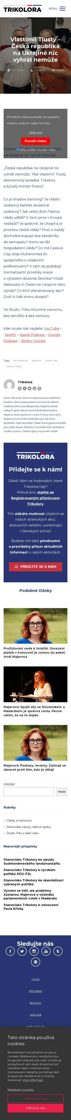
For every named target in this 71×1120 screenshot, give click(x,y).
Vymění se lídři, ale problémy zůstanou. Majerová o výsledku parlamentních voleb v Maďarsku (30, 894)
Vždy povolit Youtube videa (35, 150)
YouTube (51, 329)
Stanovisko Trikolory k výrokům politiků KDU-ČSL (29, 872)
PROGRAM (35, 991)
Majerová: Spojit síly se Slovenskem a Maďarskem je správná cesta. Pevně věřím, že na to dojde (34, 711)
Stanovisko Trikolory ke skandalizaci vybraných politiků (33, 882)
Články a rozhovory (19, 820)
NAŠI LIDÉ (35, 1014)
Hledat (9, 784)
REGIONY (35, 1002)
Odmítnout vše (35, 1098)
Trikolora (37, 70)
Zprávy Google (33, 341)
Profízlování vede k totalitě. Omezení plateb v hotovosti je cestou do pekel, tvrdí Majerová (35, 653)
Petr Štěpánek (20, 360)
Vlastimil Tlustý (13, 366)
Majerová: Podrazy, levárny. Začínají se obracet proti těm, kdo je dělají (35, 767)
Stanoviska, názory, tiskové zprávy (29, 827)
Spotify (10, 335)
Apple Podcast (33, 335)
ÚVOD (36, 979)
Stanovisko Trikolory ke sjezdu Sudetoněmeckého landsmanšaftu (32, 861)
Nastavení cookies (21, 1089)
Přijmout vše (35, 1108)
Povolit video (35, 141)
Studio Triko (51, 360)
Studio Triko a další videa (23, 833)
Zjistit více (35, 132)
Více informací (33, 1080)
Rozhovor (36, 360)
